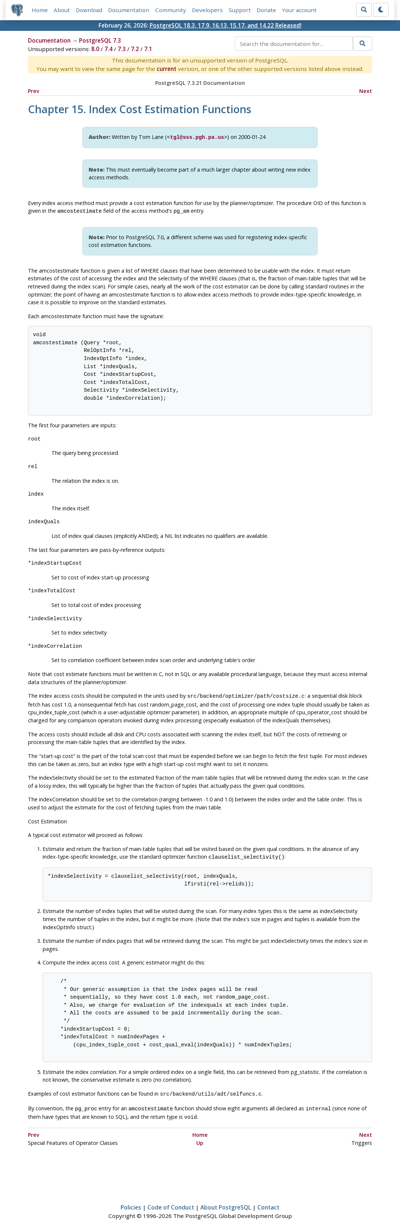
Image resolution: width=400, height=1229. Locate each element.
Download (89, 10)
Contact (268, 1202)
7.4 (108, 49)
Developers (207, 10)
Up (199, 1137)
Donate (266, 10)
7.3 (122, 49)
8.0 (95, 49)
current (166, 69)
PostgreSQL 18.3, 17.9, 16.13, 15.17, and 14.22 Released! (225, 25)
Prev (33, 90)
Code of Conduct (170, 1202)
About (62, 10)
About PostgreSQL (225, 1202)
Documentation (128, 10)
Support (240, 10)
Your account (299, 10)
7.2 (135, 49)
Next (365, 90)
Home (40, 10)
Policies (131, 1202)
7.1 (148, 49)
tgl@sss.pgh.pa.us (197, 136)
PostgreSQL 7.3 (100, 40)
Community (170, 10)
